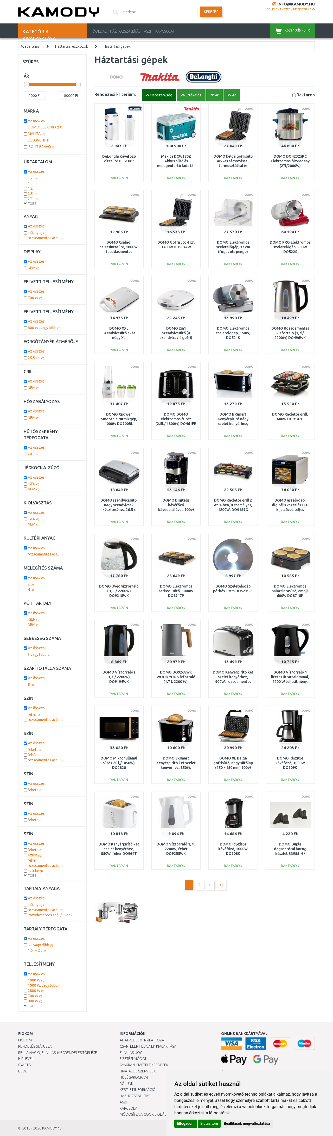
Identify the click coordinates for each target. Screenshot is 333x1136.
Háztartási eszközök (71, 46)
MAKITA (36, 134)
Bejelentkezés (278, 9)
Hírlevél (26, 1059)
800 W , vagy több (44, 328)
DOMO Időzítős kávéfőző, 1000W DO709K (290, 763)
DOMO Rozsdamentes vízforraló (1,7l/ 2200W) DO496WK (290, 333)
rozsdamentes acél (45, 238)
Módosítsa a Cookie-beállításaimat (152, 1114)
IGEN (33, 484)
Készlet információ (138, 1090)
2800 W (36, 991)
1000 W (36, 980)
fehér (34, 714)
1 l (32, 183)
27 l (33, 199)
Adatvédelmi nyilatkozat (143, 1040)
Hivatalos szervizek (138, 1071)
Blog (23, 1071)
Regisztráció (304, 9)
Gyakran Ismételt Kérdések (144, 1065)
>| (221, 885)
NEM (33, 268)
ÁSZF (148, 31)
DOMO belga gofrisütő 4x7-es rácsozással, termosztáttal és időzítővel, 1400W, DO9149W (233, 165)
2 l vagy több (40, 945)
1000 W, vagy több (44, 985)
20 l (33, 454)
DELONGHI (38, 140)
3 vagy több (39, 654)
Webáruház (30, 46)
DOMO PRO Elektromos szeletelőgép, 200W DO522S (290, 247)
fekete (35, 750)
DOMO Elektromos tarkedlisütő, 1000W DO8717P (176, 591)
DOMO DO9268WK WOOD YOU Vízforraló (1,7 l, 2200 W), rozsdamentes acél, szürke (176, 681)
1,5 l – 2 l (37, 950)
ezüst (34, 855)
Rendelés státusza (35, 1046)
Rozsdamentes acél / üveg (51, 915)
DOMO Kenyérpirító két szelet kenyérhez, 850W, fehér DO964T (119, 849)
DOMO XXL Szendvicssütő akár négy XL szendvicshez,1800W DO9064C (119, 337)
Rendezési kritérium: (115, 94)
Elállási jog (131, 1053)
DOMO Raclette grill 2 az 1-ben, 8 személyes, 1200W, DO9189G (233, 505)
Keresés (211, 12)
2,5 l (33, 194)
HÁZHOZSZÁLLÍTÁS (125, 31)
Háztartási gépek (117, 46)
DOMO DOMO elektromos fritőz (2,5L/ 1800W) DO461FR (176, 419)
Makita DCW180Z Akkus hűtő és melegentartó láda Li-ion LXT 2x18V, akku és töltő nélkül (176, 165)
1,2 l (33, 188)
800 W (35, 1001)
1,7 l (33, 178)
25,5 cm (36, 358)
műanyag (37, 233)
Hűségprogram (134, 1077)
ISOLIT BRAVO (42, 147)
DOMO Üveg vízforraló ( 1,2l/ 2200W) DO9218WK (119, 591)
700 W (35, 298)
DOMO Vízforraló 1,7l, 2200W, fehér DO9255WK (176, 849)
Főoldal (99, 31)
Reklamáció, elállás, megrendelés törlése (57, 1053)
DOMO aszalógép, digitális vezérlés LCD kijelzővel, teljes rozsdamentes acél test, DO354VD (290, 509)
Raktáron (306, 94)
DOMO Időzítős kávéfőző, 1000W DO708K (233, 849)
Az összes (36, 121)
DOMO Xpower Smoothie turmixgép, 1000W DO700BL (119, 419)
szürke (35, 871)
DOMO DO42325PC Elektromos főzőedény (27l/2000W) (290, 161)
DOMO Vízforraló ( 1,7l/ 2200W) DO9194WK (119, 677)
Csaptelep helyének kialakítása (148, 1046)
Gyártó (24, 1065)
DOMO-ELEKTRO (45, 127)
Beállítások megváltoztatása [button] (247, 1123)
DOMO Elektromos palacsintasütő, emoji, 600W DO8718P (290, 591)
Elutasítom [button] (209, 1123)
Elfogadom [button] (186, 1123)
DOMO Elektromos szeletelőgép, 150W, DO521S (233, 333)
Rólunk (126, 1084)
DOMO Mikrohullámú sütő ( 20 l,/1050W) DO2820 (119, 763)
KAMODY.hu (52, 1128)
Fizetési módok (133, 1059)
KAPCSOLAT (165, 31)
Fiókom (25, 1040)
